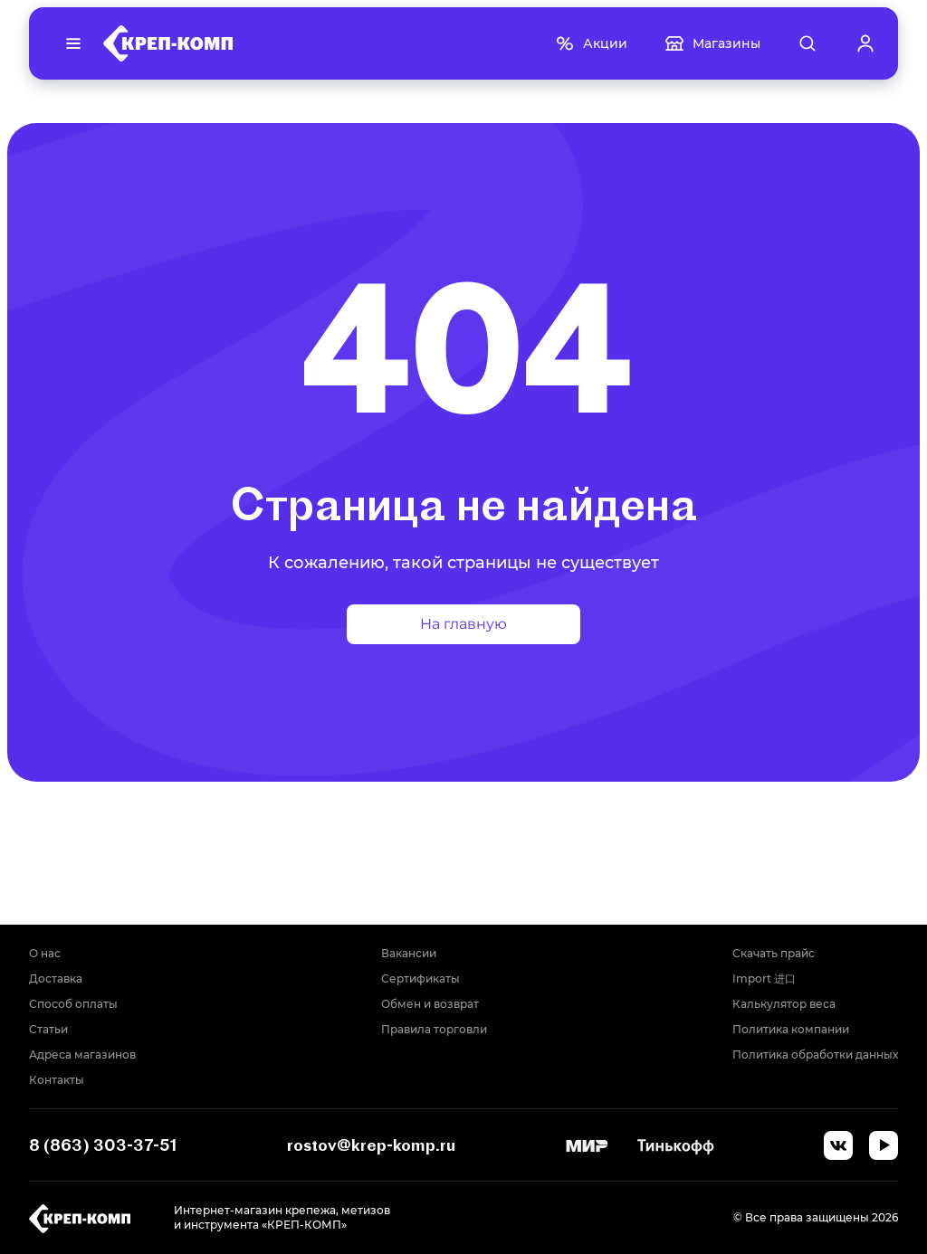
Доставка (55, 978)
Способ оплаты (73, 1004)
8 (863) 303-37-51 (103, 1145)
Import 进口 (764, 978)
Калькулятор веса (784, 1004)
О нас (45, 953)
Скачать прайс (773, 953)
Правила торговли (434, 1029)
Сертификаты (420, 978)
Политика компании (790, 1029)
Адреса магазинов (82, 1054)
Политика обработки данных (815, 1054)
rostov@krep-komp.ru (371, 1145)
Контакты (56, 1080)
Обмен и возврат (430, 1004)
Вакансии (408, 953)
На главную (463, 623)
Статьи (48, 1029)
